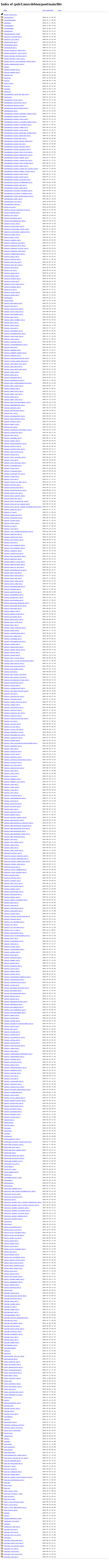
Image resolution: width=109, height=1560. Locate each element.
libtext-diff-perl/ (11, 938)
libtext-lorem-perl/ (11, 985)
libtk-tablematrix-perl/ (13, 1395)
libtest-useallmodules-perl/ (15, 798)
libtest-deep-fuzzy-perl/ (14, 391)
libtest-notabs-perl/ (12, 644)
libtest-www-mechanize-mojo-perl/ (17, 828)
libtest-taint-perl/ (11, 773)
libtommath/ (8, 1417)
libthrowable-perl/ (11, 1172)
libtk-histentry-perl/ (12, 1378)
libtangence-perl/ (11, 45)
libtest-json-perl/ (11, 529)
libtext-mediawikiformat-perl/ (16, 1001)
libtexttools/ (9, 1120)
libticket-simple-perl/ (13, 1188)
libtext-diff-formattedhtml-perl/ (17, 935)
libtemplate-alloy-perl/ (13, 100)
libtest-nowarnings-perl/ (14, 647)
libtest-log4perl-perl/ (13, 551)
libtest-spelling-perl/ (13, 751)
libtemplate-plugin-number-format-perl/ (19, 171)
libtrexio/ (8, 1485)
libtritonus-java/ (11, 1491)
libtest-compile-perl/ (12, 355)
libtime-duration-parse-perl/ (15, 1296)
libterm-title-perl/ (11, 281)
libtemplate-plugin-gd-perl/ (15, 144)
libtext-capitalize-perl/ (14, 908)
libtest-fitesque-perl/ (13, 471)
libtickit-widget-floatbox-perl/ (16, 1208)
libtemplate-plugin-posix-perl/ (16, 174)
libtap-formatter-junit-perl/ (15, 53)
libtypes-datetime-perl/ (13, 1540)
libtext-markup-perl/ (12, 996)
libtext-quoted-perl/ (12, 1034)
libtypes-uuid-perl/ (11, 1551)
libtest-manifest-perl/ (13, 559)
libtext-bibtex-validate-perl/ (16, 900)
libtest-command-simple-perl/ (15, 353)
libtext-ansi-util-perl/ (13, 883)
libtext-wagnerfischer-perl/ (15, 1100)
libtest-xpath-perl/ (11, 845)
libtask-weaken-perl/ (12, 72)
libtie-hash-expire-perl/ (14, 1263)
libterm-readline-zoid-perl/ (15, 251)
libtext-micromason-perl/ (14, 1007)
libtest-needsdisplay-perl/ (14, 633)
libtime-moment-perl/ (12, 1315)
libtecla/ (7, 92)
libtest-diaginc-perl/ (12, 408)
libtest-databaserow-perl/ (14, 380)
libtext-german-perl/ (12, 952)
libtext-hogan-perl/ (11, 963)
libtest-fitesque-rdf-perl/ (14, 474)
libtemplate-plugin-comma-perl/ (16, 127)
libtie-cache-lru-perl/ (13, 1238)
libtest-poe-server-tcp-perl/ (15, 677)
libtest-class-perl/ (11, 339)
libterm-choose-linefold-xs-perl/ (17, 210)
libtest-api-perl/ (11, 306)
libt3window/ (9, 28)
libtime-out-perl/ (11, 1320)
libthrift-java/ (10, 1169)
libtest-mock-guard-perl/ (14, 575)
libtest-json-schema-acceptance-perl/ (18, 531)
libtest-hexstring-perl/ (13, 493)
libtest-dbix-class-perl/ (14, 386)
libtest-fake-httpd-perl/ (14, 452)
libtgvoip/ (8, 1131)
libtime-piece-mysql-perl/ (14, 1329)
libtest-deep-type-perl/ (13, 399)
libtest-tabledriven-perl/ (14, 768)
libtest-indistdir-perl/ (13, 518)
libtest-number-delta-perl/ (14, 650)
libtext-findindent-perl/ (14, 941)
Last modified (47, 10)
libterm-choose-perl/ (12, 212)
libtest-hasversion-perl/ (14, 487)
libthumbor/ (8, 1180)
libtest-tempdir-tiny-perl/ (14, 782)
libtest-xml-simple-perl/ (14, 842)
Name (5, 10)
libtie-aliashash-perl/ (13, 1227)
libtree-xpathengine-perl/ (14, 1480)
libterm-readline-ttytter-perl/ (16, 248)
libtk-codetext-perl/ (12, 1362)
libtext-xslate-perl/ (12, 1117)
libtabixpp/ (8, 31)
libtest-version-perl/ (12, 806)
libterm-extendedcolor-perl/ (15, 221)
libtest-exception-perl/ (13, 432)
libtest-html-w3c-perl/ (13, 498)
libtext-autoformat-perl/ (14, 892)
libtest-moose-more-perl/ (14, 619)
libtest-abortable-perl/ (13, 303)
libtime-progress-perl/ (13, 1331)
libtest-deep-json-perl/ (13, 394)
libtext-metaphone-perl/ (13, 1004)
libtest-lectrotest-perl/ (14, 540)
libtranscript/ (9, 1452)
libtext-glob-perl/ (11, 955)
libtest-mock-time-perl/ (13, 584)
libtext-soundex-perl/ (12, 1059)
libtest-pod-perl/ (11, 672)
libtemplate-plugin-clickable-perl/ (18, 125)
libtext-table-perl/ (11, 1065)
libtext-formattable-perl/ (14, 949)
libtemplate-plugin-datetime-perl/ (17, 136)
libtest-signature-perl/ (13, 738)
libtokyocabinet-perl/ (12, 1403)
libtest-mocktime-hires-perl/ (15, 606)
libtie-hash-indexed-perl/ (14, 1265)
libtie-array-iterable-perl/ (15, 1232)
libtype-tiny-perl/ (11, 1532)
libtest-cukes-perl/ (11, 372)
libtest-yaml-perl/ (11, 848)
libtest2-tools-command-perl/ (15, 870)
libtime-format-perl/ (12, 1304)
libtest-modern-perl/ (12, 611)
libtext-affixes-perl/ (12, 878)
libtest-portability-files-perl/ (16, 680)
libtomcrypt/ (9, 1406)
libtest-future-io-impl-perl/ (15, 482)
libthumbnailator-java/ (13, 1177)
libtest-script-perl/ (12, 727)
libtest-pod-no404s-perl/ (14, 669)
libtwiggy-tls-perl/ (11, 1521)
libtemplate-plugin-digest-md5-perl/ (18, 141)
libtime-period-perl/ (12, 1326)
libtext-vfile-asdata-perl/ (14, 1098)
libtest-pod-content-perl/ (14, 663)
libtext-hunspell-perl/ (13, 966)
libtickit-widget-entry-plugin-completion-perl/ (23, 1202)
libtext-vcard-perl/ (11, 1095)
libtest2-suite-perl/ (12, 867)
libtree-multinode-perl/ (13, 1463)
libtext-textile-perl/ (12, 1073)
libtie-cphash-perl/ (11, 1243)
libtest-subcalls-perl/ (13, 757)
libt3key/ (7, 23)
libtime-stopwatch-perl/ (13, 1334)
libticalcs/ (8, 1186)
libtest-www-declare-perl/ (14, 820)
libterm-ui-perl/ (10, 289)
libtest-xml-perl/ (11, 839)
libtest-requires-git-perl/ (14, 713)
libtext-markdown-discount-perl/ (16, 988)
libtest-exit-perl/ (11, 435)
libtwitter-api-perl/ (12, 1527)
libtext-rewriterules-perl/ (14, 1045)
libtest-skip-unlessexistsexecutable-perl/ (21, 743)
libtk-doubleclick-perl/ (13, 1367)
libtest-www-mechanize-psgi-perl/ (17, 834)
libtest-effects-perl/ (12, 421)
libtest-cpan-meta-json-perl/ (15, 364)
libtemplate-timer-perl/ (13, 199)
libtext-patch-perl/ (11, 1026)
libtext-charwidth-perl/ (13, 911)
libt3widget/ (9, 26)
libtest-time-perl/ (11, 784)
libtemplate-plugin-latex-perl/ (16, 166)
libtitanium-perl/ (11, 1359)
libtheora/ (8, 1136)
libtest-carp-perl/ (11, 328)
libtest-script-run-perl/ (14, 729)
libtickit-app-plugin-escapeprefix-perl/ (20, 1191)
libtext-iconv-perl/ (11, 968)
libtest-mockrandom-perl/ (14, 600)
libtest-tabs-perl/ (11, 771)
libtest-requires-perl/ (13, 716)
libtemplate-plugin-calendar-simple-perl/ (20, 114)
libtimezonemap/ (10, 1348)
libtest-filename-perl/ (13, 465)
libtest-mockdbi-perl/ (12, 589)
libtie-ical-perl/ (11, 1271)
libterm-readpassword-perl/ (14, 254)
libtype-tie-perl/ (11, 1529)
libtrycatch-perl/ (11, 1510)
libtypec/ (7, 1538)
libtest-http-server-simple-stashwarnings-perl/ (23, 507)
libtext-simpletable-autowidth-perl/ (18, 1054)
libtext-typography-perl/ (14, 1081)
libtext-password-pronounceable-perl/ (18, 1023)
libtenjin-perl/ (10, 207)
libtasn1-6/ (8, 75)
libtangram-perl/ (10, 48)
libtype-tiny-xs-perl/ (12, 1535)
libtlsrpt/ (8, 1397)
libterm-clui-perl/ (11, 215)
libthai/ (7, 1133)
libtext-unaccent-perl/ (13, 1084)
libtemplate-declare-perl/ (14, 105)
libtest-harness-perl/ (12, 485)
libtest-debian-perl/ (12, 388)
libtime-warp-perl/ (11, 1340)
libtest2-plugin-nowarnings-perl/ (17, 861)
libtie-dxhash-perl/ (11, 1254)
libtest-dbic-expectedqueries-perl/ (18, 383)
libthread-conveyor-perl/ (14, 1144)
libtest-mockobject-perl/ (14, 597)
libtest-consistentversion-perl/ (16, 358)
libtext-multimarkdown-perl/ (15, 1012)
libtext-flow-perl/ (11, 944)
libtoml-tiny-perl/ (11, 1414)
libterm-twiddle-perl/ (12, 287)
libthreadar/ (9, 1166)
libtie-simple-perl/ (11, 1285)
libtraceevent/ (9, 1447)
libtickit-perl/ (10, 1199)
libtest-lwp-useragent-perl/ (15, 556)
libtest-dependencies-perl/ (14, 405)
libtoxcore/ (8, 1436)
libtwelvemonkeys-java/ (13, 1518)
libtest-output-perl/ (12, 655)
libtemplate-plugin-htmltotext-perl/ (18, 155)
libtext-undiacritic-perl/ (14, 1087)
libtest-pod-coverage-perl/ (14, 666)
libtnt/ (7, 1400)
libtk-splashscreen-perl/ (14, 1392)
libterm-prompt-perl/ (12, 234)
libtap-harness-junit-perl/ (14, 59)
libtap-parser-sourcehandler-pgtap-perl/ (20, 61)
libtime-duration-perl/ (13, 1298)
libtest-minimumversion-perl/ (15, 570)
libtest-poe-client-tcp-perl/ (15, 674)
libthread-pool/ (10, 1153)
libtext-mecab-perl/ (11, 999)
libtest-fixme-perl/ (11, 476)
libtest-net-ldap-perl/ (13, 636)
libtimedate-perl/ (11, 1345)
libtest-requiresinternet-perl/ (16, 718)
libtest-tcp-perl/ (11, 776)
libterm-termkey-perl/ (12, 278)
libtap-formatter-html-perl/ (15, 50)
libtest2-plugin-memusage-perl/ (16, 859)
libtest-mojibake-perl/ (13, 617)
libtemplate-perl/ (11, 111)
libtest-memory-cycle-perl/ (14, 562)
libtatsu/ (7, 78)
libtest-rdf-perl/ (11, 694)
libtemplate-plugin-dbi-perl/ (15, 138)
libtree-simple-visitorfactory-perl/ (18, 1477)
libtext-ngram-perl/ (11, 1018)
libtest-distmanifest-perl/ (14, 416)
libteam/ (7, 89)
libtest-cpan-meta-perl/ (13, 366)
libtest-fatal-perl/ (11, 454)
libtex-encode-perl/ (11, 875)
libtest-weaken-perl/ (12, 815)
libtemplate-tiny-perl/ (13, 201)
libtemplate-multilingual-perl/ (16, 108)
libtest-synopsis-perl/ (13, 762)
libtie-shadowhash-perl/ (13, 1282)
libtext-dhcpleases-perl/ (14, 933)
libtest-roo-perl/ (11, 721)
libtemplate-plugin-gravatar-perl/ (17, 149)
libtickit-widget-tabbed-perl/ (16, 1216)
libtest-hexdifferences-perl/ (15, 490)
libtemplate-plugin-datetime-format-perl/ (20, 133)
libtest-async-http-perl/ (14, 311)
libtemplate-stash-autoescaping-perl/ (18, 196)
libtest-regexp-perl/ (12, 705)
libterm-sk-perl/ (10, 270)
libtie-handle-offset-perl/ (14, 1260)
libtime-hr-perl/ (10, 1307)
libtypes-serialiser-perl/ (14, 1546)
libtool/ (7, 1419)
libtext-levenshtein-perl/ (14, 979)
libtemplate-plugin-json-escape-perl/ (18, 163)
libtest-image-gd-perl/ (13, 515)
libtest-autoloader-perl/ (14, 314)
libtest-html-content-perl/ (14, 496)
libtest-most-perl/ (11, 625)
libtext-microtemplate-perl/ (15, 1010)
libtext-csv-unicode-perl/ (14, 927)
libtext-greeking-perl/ (13, 957)
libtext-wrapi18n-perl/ (13, 1111)
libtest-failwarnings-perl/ (14, 449)
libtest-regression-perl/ (14, 707)
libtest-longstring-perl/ (14, 553)
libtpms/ (7, 1441)
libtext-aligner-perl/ (12, 881)
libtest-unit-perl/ (11, 793)
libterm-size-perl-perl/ (13, 265)
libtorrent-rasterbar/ (12, 1430)
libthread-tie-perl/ (11, 1164)
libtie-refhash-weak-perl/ (14, 1279)
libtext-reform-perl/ (12, 1043)
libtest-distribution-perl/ (14, 419)
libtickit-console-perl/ (13, 1197)
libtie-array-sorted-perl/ (14, 1235)
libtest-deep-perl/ (11, 397)
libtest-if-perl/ (10, 512)
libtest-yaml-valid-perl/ (14, 850)
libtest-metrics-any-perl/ (14, 567)
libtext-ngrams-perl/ (12, 1021)
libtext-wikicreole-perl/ (14, 1103)
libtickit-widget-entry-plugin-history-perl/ (21, 1205)
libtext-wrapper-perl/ (12, 1114)
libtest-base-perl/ (11, 317)
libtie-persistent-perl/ (13, 1276)
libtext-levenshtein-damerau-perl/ (17, 977)
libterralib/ (9, 300)
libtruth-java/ (9, 1499)
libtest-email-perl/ (11, 424)
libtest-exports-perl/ (12, 446)
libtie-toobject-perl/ (12, 1287)
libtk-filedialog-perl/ (13, 1370)
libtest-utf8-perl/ (11, 801)
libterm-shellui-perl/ (12, 259)
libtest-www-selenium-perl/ (14, 837)
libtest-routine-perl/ (12, 724)
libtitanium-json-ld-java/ (14, 1356)
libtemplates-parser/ (12, 204)
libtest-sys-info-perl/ (13, 765)
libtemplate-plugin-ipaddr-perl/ (16, 157)
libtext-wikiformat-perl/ (14, 1106)
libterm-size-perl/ (11, 267)
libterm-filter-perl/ (12, 223)
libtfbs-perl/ (9, 1125)
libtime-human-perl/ (11, 1309)
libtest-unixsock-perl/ (13, 795)
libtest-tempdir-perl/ (12, 779)
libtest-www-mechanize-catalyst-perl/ (18, 823)
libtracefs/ (8, 1450)
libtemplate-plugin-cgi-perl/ (15, 116)
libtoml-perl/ (9, 1411)
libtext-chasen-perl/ (12, 913)
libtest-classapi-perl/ (13, 342)
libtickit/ (8, 1221)
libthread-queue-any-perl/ (14, 1155)
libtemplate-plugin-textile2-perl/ (17, 179)
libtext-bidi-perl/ (11, 902)
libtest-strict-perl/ (12, 754)
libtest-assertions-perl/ (14, 309)
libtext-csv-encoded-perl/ (14, 922)
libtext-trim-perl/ (11, 1078)
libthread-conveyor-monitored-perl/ (18, 1142)
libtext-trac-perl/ (11, 1076)
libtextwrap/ (9, 1122)
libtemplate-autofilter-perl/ (15, 103)
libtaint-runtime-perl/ (13, 37)
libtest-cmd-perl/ (11, 347)
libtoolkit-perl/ (10, 1422)
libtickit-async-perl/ (12, 1194)
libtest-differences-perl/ (14, 410)
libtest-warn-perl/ (11, 809)
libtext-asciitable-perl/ (14, 886)
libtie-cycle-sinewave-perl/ (15, 1249)
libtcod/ (7, 86)
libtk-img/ (8, 1381)
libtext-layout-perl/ (12, 974)
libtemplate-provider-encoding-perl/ (18, 190)
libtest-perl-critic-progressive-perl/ (19, 661)
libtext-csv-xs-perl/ (12, 930)
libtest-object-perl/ (12, 652)
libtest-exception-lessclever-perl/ (18, 430)
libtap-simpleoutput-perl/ (14, 64)
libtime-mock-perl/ (11, 1312)
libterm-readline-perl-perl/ (15, 245)
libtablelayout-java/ (12, 34)
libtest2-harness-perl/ (13, 853)
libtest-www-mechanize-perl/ (15, 831)
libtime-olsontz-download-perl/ (16, 1318)
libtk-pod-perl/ (10, 1389)
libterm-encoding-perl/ (13, 218)
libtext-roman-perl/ (11, 1048)
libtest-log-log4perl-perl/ (14, 548)
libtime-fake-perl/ (11, 1301)
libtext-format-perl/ (12, 946)
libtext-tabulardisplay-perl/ (15, 1067)
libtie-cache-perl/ (11, 1241)
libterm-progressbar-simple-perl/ (17, 232)
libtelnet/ (8, 97)
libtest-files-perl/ (11, 468)
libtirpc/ (7, 1353)
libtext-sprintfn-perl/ (13, 1062)
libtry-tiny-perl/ (11, 1505)
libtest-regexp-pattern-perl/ (15, 702)
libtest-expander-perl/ (13, 438)
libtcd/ (7, 81)
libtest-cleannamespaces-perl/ (16, 344)
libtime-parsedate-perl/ (13, 1323)
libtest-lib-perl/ (11, 542)
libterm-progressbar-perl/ (14, 226)
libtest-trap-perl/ (11, 790)
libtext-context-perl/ (12, 919)
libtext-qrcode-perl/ (12, 1032)
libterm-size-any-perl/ (13, 262)
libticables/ (9, 1183)
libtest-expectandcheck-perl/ (15, 443)
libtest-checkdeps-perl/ (13, 331)
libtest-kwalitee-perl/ (13, 534)
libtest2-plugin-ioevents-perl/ (16, 856)
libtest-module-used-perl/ (14, 614)
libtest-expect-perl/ (12, 441)
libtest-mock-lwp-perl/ (13, 578)
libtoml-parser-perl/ (12, 1408)
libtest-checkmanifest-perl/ (15, 333)
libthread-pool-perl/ (12, 1147)
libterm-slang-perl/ (11, 273)
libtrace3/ (8, 1444)
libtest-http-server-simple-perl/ (17, 504)
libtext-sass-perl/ (11, 1051)
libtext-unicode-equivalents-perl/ (17, 1089)
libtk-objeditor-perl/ (12, 1384)
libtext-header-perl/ (12, 960)
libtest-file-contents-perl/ (15, 457)
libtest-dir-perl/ (11, 413)
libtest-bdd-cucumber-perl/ (14, 320)
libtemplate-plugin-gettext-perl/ (17, 146)
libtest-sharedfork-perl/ (14, 732)
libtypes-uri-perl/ (11, 1549)
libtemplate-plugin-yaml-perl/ (16, 188)
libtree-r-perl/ (10, 1466)
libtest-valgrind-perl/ (13, 804)
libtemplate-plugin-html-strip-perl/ (18, 152)
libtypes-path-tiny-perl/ (14, 1543)
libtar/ (7, 67)
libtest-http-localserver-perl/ (16, 501)
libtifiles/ (8, 1290)
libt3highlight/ (10, 20)
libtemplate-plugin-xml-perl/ (15, 185)
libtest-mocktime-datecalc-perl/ (16, 603)
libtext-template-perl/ (13, 1070)
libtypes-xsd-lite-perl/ (13, 1554)
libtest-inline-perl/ (12, 520)
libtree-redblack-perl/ (13, 1472)
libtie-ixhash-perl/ (11, 1274)
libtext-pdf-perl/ (11, 1029)
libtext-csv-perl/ (11, 924)
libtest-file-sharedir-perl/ (15, 463)
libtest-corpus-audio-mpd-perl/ (16, 361)
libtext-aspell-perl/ (12, 889)
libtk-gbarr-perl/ (11, 1375)
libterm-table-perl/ (11, 276)
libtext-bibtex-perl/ (12, 897)
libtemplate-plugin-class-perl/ (16, 119)
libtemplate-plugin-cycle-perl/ (16, 130)
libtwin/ (7, 1524)
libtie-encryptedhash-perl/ (14, 1257)
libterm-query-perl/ (11, 237)
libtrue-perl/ (9, 1496)
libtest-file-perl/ (11, 460)
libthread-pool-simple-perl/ (15, 1150)
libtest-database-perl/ (13, 377)
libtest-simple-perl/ (12, 740)
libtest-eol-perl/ (11, 427)
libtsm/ (7, 1513)
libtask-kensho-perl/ (12, 70)
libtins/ (7, 1351)
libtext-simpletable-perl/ (14, 1056)
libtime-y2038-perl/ (11, 1342)
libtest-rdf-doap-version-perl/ (16, 691)
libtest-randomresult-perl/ (14, 688)
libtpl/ (7, 1439)
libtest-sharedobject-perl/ (14, 735)
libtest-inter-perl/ (11, 523)
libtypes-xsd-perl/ (11, 1557)
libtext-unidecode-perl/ (13, 1092)
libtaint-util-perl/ (11, 39)
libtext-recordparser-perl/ (14, 1037)
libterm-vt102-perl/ (11, 295)
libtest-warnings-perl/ (13, 812)
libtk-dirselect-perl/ (12, 1364)
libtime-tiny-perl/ (11, 1337)
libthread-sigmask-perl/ (13, 1161)
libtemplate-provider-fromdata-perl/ (18, 193)
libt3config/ (9, 17)
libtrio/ (7, 1488)
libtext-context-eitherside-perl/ (17, 916)
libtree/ (7, 1483)
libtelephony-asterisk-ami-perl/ (16, 94)
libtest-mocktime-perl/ (13, 608)
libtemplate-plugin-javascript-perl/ (18, 160)
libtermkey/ (8, 298)
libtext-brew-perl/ (11, 905)
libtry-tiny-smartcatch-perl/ (15, 1507)
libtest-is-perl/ (10, 526)
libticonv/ (8, 1224)
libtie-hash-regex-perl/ (13, 1268)
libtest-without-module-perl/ (15, 817)
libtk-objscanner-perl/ (13, 1386)
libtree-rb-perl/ (10, 1469)
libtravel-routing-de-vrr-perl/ (16, 1458)
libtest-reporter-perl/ (13, 710)
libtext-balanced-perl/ (13, 894)
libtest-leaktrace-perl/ (13, 537)
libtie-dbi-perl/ (10, 1252)
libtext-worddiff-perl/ (13, 1109)
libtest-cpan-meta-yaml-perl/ (15, 369)
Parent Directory (10, 15)
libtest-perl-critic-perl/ (14, 658)
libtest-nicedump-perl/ (13, 639)
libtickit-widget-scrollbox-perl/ (17, 1210)
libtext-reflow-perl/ (12, 1040)
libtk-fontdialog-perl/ (13, 1373)
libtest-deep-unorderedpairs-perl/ (17, 402)
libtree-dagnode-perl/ (12, 1461)
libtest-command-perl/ (12, 350)
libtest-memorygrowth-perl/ (14, 564)
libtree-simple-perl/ (12, 1474)
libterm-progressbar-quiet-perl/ (16, 229)
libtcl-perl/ (9, 83)
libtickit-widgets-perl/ (13, 1219)
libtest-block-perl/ (11, 325)
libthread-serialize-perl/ (14, 1158)
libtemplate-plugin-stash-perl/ (16, 177)
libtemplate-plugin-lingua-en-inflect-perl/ (21, 168)
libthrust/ (8, 1175)
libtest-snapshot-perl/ (13, 746)
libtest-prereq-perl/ (12, 685)
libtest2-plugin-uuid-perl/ (14, 864)
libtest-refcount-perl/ (13, 699)
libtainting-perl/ (11, 42)
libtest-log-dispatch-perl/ (14, 545)
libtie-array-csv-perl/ (13, 1230)
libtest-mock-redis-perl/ (14, 581)
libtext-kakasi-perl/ (12, 971)
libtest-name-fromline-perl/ (15, 628)
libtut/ (7, 1516)
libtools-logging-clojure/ (14, 1425)
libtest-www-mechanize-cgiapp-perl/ (18, 826)
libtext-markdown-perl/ (13, 990)
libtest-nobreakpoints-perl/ (15, 641)
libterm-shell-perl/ (11, 256)
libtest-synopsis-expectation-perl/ (18, 760)
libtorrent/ (8, 1433)
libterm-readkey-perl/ (12, 240)
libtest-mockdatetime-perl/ (14, 586)
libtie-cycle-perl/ (11, 1246)
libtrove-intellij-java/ (13, 1494)
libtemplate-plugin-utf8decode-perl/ (18, 182)
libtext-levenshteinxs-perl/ (15, 982)
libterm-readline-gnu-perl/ (14, 243)
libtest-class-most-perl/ (14, 336)
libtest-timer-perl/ (11, 787)
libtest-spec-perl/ (11, 749)
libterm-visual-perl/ (12, 292)
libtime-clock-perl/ (11, 1293)
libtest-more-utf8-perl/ (13, 622)
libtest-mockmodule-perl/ (14, 595)
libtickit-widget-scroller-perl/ (16, 1213)
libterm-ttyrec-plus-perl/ (14, 284)
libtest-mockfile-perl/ (13, 592)
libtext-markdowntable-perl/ (15, 993)
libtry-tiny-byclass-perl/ (14, 1502)
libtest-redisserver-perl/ (14, 696)
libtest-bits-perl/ (11, 322)
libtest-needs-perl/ (11, 630)
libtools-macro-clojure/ (13, 1428)
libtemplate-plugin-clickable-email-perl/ (20, 122)
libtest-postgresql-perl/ (14, 683)
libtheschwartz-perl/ (12, 1139)
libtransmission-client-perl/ (15, 1455)
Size (59, 10)
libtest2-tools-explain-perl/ (15, 872)
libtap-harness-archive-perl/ (15, 56)
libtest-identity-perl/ (13, 509)
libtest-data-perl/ (11, 375)
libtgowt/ (7, 1128)
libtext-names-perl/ (11, 1015)
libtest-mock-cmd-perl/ (13, 573)
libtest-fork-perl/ (11, 479)
